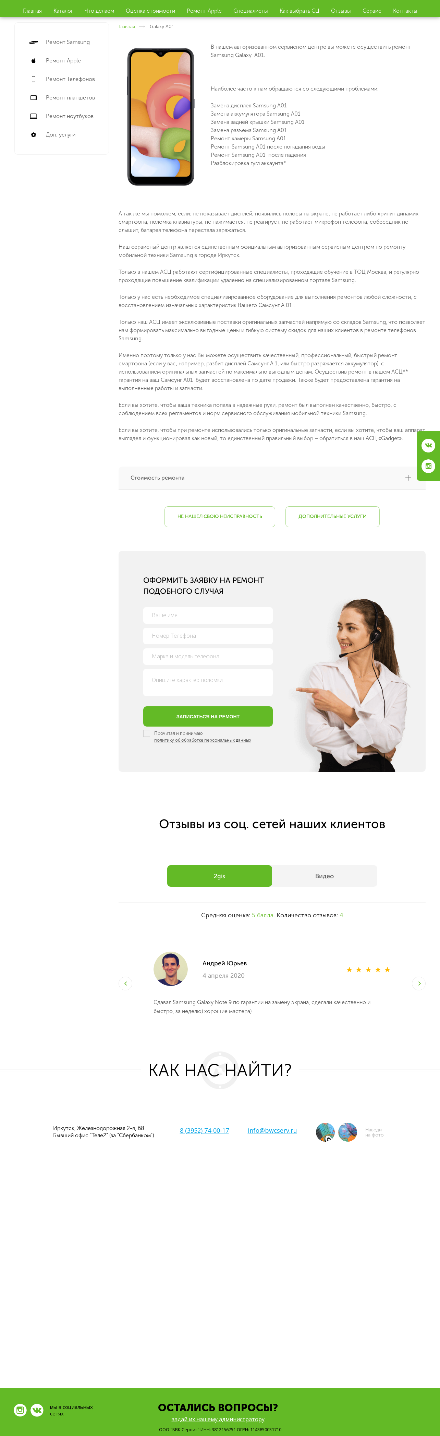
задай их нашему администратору (218, 1419)
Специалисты (250, 11)
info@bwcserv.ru (272, 1130)
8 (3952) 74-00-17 (204, 1130)
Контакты (405, 11)
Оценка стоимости (150, 11)
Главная (32, 11)
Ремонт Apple (204, 11)
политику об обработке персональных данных (202, 740)
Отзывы (341, 11)
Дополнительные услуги (332, 516)
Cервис (372, 11)
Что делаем (99, 11)
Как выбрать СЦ (299, 11)
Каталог (63, 11)
